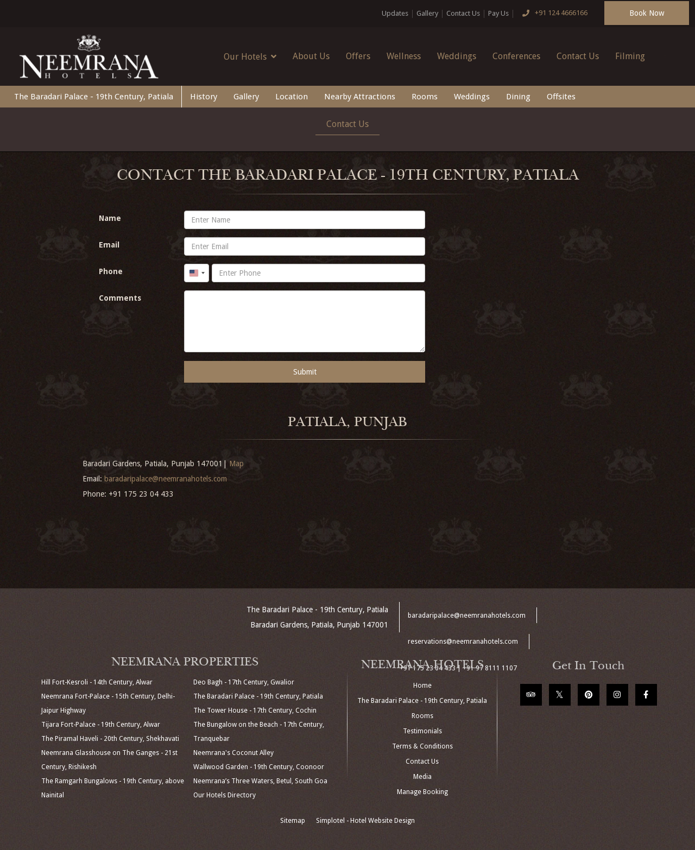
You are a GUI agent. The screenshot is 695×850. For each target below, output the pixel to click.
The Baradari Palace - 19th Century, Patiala (93, 97)
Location (291, 97)
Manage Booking (422, 792)
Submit (305, 371)
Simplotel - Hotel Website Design (365, 820)
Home (422, 685)
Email (109, 244)
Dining (518, 97)
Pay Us (498, 13)
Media (422, 777)
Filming (630, 56)
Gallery (427, 13)
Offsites (561, 97)
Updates (395, 13)
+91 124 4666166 (552, 14)
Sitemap (292, 820)
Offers (358, 56)
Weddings (456, 56)
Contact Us (463, 13)
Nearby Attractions (359, 97)
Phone (111, 271)
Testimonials (422, 731)
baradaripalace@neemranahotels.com (165, 478)
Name (110, 218)
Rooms (425, 97)
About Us (311, 56)
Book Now (646, 13)
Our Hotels (250, 56)
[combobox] (196, 273)
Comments (120, 298)
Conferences (516, 56)
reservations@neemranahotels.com (463, 641)
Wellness (404, 56)
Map (236, 463)
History (203, 97)
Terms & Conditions (422, 746)
